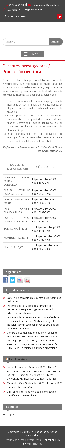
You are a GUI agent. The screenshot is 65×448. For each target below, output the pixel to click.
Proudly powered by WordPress (23, 440)
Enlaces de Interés (15, 16)
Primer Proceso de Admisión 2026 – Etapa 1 (32, 367)
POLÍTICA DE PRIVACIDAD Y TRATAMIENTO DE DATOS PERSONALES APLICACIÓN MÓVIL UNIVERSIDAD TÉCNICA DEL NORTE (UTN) (34, 375)
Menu (32, 54)
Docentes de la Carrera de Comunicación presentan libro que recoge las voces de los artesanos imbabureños (31, 309)
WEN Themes (34, 443)
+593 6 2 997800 (17, 5)
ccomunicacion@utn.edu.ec (45, 5)
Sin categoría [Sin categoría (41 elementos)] (8, 414)
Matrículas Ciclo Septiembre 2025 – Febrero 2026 (34, 383)
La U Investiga (18, 359)
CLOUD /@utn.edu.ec (30, 9)
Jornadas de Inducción (19, 387)
